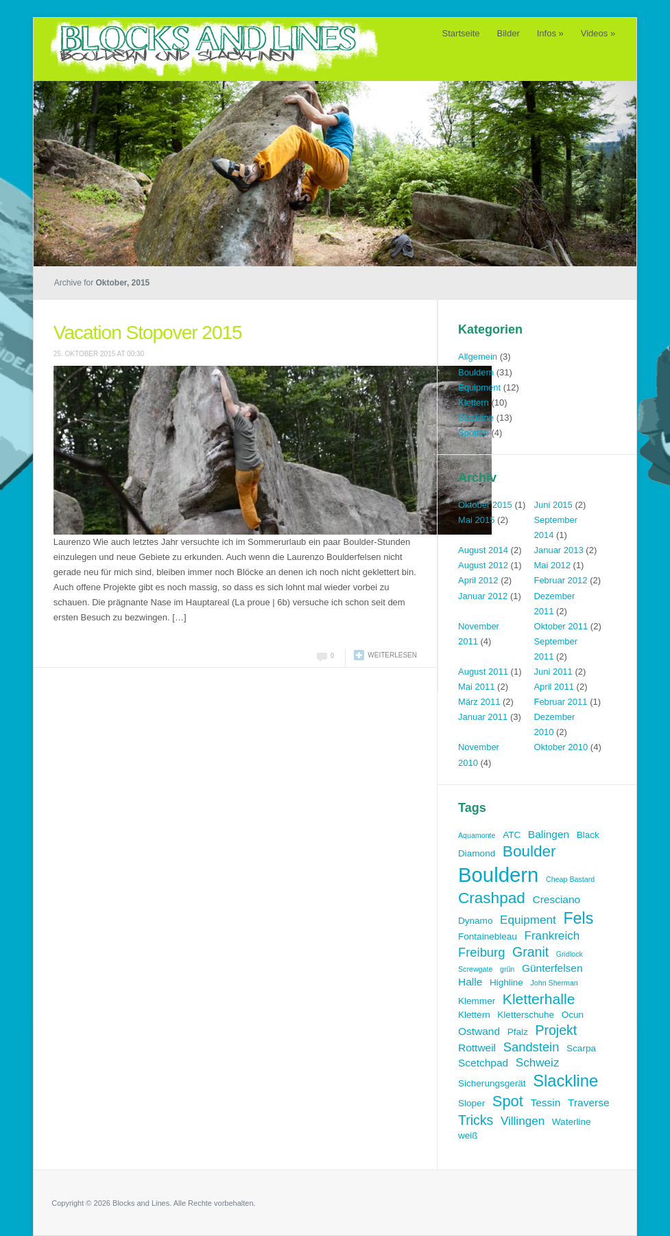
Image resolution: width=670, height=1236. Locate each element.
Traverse (589, 1102)
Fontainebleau (487, 936)
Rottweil (477, 1047)
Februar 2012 (560, 580)
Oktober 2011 (561, 626)
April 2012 (478, 580)
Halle (470, 982)
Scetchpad (483, 1063)
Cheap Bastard (570, 879)
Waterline (571, 1122)
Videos (598, 33)
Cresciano (556, 899)
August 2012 (483, 565)
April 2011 (554, 686)
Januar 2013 (558, 550)
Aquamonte (477, 835)
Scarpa (581, 1048)
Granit (530, 951)
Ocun (573, 1015)
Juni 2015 (553, 505)
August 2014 (483, 550)
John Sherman (553, 983)
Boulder (529, 851)
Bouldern (476, 372)
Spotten (473, 433)
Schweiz (538, 1062)
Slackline (476, 417)
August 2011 (483, 671)
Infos (550, 33)
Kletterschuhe (525, 1015)
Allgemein (477, 356)
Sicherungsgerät (492, 1083)
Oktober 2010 (561, 747)
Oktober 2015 (485, 505)
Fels (578, 918)
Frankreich (551, 935)
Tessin (546, 1102)
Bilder (508, 33)
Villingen (523, 1121)
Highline (506, 982)
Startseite (461, 33)
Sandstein (531, 1047)
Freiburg (481, 952)
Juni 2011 (553, 671)
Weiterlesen (392, 655)
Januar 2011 (482, 717)
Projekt (556, 1030)
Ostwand (479, 1031)
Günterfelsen (552, 968)
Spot (507, 1101)
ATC (512, 835)
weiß (468, 1135)
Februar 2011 (560, 702)
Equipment (479, 387)
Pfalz (517, 1032)
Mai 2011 (476, 686)
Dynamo (475, 921)
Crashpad (491, 898)
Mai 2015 (476, 520)
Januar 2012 (482, 596)
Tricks (475, 1120)
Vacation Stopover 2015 (147, 332)
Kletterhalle (539, 999)
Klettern (473, 402)
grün (507, 969)
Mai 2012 (552, 565)
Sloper (471, 1103)
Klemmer (476, 1001)
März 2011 (479, 702)
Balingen (548, 834)
